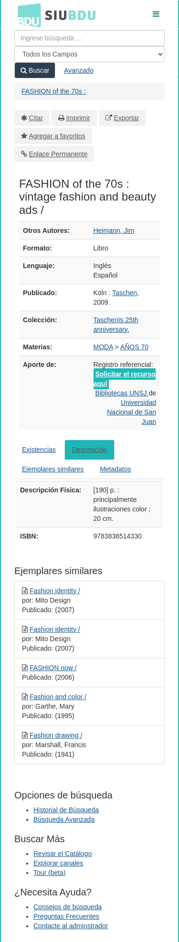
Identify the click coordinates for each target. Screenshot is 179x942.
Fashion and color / (58, 697)
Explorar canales (58, 863)
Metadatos (115, 469)
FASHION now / (53, 668)
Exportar (126, 118)
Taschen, (125, 293)
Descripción (89, 449)
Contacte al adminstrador (70, 926)
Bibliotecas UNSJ (121, 393)
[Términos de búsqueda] (89, 38)
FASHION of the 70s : (53, 91)
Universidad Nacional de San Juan (131, 412)
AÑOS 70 (134, 347)
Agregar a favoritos (57, 136)
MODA (103, 347)
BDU (26, 15)
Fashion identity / (55, 591)
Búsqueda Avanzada (64, 819)
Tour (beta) (49, 872)
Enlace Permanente (58, 154)
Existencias (39, 449)
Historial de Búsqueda (66, 810)
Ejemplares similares (53, 469)
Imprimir (78, 118)
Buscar (35, 70)
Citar (36, 118)
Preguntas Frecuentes (66, 916)
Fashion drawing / (56, 735)
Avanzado (79, 70)
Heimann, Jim (114, 230)
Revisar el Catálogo (62, 853)
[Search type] (89, 54)
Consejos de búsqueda (67, 907)
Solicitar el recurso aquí (125, 378)
